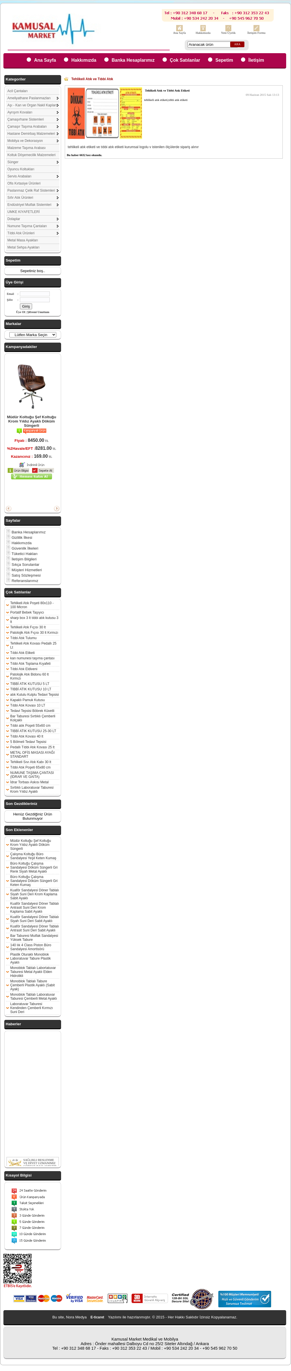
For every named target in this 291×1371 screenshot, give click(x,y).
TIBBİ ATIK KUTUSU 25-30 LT (33, 731)
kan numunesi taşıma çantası (32, 658)
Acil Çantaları (17, 91)
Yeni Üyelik (228, 32)
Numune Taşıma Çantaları (27, 226)
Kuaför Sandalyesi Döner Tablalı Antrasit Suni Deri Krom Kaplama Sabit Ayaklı (34, 908)
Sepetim (224, 60)
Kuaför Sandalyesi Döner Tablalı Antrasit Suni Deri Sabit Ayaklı (34, 928)
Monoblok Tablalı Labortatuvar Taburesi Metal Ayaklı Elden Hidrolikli (33, 972)
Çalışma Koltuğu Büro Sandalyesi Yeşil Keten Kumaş (33, 856)
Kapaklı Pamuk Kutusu (27, 700)
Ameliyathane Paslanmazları (29, 98)
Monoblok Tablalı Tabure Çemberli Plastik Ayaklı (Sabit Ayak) (32, 985)
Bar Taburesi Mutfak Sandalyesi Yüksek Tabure (34, 938)
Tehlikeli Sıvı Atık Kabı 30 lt (30, 762)
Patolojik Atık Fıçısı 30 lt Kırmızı (34, 633)
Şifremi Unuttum (38, 312)
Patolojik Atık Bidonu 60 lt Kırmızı (29, 676)
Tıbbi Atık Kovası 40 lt (26, 736)
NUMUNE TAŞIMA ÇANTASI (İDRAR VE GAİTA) (32, 775)
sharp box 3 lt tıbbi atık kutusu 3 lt (34, 620)
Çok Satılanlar (185, 60)
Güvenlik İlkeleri (22, 548)
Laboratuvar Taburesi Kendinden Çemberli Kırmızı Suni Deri (31, 1008)
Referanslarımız (22, 581)
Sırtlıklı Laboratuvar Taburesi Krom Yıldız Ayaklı (32, 790)
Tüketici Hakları (22, 554)
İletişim (256, 60)
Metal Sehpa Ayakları (23, 247)
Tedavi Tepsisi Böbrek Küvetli (32, 711)
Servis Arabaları (19, 176)
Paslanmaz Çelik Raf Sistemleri (31, 190)
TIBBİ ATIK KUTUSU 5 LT (29, 684)
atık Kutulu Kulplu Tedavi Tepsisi (34, 695)
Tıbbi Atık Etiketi (22, 653)
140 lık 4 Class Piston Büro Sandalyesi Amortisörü (30, 947)
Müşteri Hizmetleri (24, 570)
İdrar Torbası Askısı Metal (29, 782)
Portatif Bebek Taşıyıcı (27, 612)
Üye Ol (20, 312)
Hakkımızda (203, 32)
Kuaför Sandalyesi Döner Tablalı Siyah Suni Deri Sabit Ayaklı (34, 919)
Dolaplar (13, 219)
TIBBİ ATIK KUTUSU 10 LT (30, 689)
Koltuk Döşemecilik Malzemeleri (31, 155)
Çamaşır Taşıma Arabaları (27, 127)
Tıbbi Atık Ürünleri (20, 233)
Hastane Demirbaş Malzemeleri (31, 134)
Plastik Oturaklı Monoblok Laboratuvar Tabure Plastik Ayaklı (30, 958)
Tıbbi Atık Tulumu (23, 638)
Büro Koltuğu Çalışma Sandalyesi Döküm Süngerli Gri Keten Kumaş (34, 881)
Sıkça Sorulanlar (23, 564)
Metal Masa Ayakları (22, 240)
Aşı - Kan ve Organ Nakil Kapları (32, 105)
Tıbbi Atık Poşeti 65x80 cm (30, 767)
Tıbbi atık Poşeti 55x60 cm (30, 726)
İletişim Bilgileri (21, 559)
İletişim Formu (256, 32)
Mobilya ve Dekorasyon (25, 141)
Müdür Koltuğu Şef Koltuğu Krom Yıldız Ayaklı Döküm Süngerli (31, 421)
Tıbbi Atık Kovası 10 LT (27, 705)
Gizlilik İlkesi (19, 537)
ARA (237, 44)
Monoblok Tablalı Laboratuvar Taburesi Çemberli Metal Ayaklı (33, 997)
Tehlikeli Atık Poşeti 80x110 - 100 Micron (32, 605)
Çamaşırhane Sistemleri (25, 119)
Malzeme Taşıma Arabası (26, 148)
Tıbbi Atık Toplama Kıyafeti (30, 664)
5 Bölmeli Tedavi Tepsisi (28, 742)
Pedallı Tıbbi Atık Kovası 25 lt (32, 747)
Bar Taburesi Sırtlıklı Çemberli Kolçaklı (32, 718)
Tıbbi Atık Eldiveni (23, 669)
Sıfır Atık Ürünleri (20, 198)
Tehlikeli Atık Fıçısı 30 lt (28, 627)
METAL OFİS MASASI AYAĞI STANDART (32, 755)
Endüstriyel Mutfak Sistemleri (29, 205)
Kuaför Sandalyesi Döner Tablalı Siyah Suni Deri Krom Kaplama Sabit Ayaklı (34, 894)
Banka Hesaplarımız (133, 60)
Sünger (12, 162)
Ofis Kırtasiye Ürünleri (24, 183)
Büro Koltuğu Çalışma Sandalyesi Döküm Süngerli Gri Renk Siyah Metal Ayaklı (34, 867)
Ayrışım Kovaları (19, 112)
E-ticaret (97, 1317)
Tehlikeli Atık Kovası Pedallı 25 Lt (33, 645)
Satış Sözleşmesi (23, 575)
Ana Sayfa (179, 32)
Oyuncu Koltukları (20, 169)
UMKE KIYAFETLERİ (23, 212)
